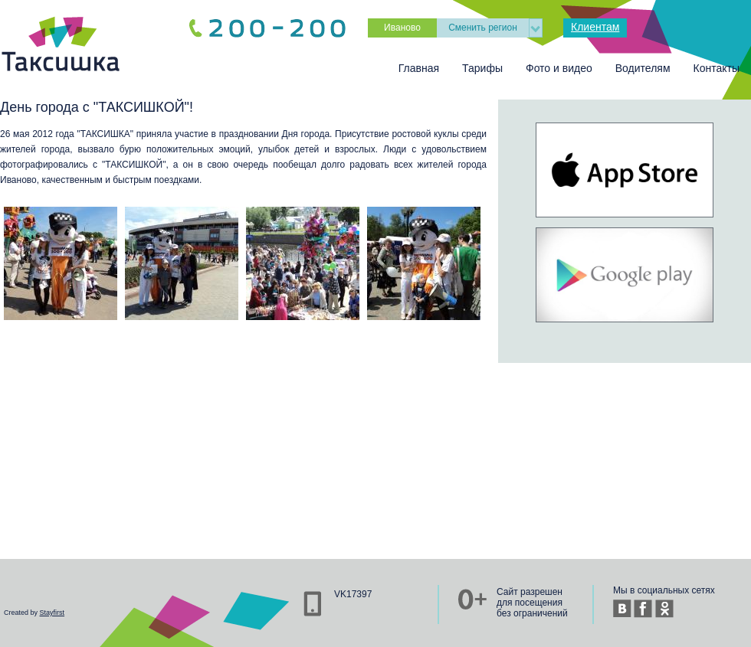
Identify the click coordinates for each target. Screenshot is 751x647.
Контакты (717, 68)
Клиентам (595, 27)
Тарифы (482, 68)
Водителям (643, 68)
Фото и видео (559, 68)
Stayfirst (52, 612)
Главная (418, 68)
